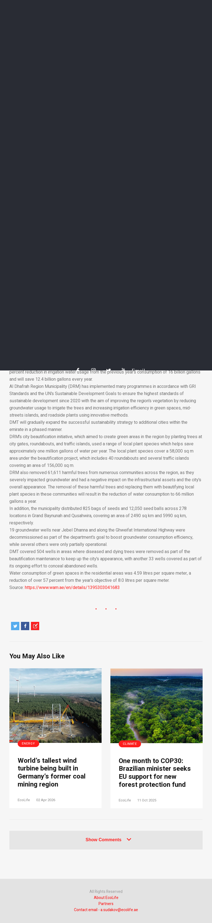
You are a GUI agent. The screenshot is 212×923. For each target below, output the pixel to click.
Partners (106, 904)
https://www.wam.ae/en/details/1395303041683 (72, 587)
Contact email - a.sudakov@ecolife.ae (106, 910)
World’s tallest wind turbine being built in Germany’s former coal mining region (52, 773)
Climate (130, 743)
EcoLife (24, 800)
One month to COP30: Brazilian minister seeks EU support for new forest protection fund (155, 773)
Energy (28, 743)
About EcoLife (106, 898)
